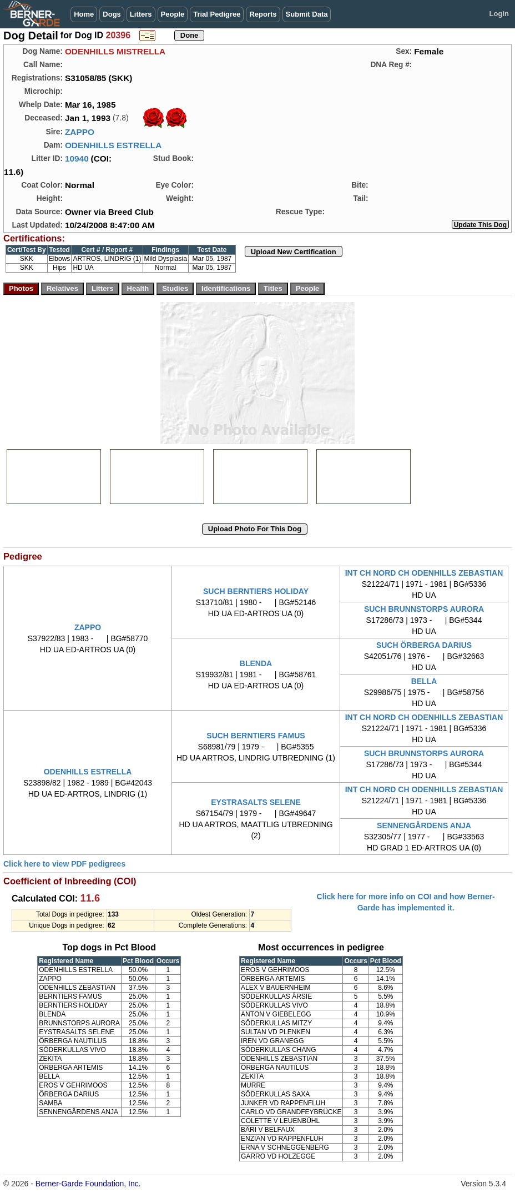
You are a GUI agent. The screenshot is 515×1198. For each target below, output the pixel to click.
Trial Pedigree (216, 14)
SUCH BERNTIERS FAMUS (255, 735)
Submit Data (307, 14)
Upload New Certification (293, 252)
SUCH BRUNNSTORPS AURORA (424, 609)
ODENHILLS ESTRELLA (113, 145)
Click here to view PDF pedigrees (64, 863)
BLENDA (256, 663)
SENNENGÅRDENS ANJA (424, 825)
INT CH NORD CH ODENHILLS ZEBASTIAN (424, 572)
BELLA (424, 681)
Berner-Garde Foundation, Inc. (88, 1183)
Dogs (112, 14)
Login (499, 13)
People (173, 14)
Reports (262, 14)
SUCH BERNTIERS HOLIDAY (256, 591)
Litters (141, 14)
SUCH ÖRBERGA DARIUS (424, 645)
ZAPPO (79, 132)
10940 (77, 158)
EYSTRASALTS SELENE (256, 802)
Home (84, 14)
